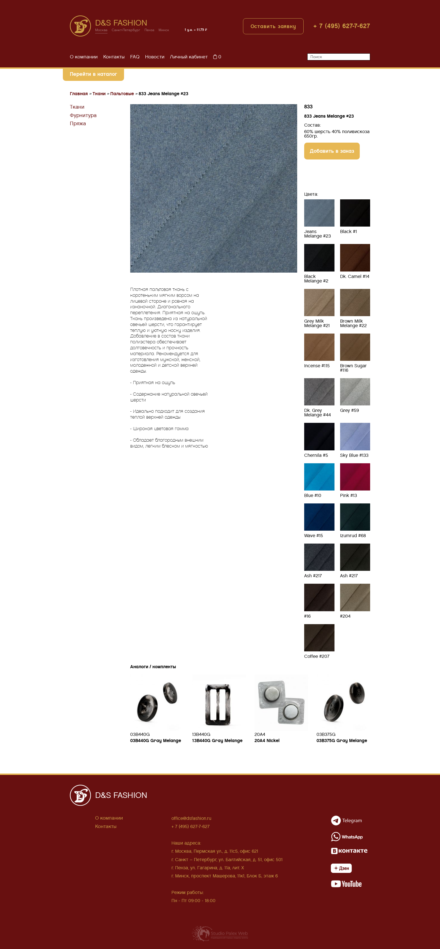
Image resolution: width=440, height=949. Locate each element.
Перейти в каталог (93, 74)
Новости (154, 57)
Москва (101, 30)
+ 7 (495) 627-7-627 (341, 26)
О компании (84, 57)
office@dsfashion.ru (191, 818)
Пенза (149, 30)
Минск (164, 30)
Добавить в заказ (332, 151)
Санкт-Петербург (126, 30)
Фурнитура (83, 115)
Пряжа (78, 123)
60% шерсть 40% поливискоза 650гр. (337, 133)
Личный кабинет (189, 57)
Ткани (77, 107)
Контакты (114, 57)
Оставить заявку (273, 26)
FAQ (134, 57)
